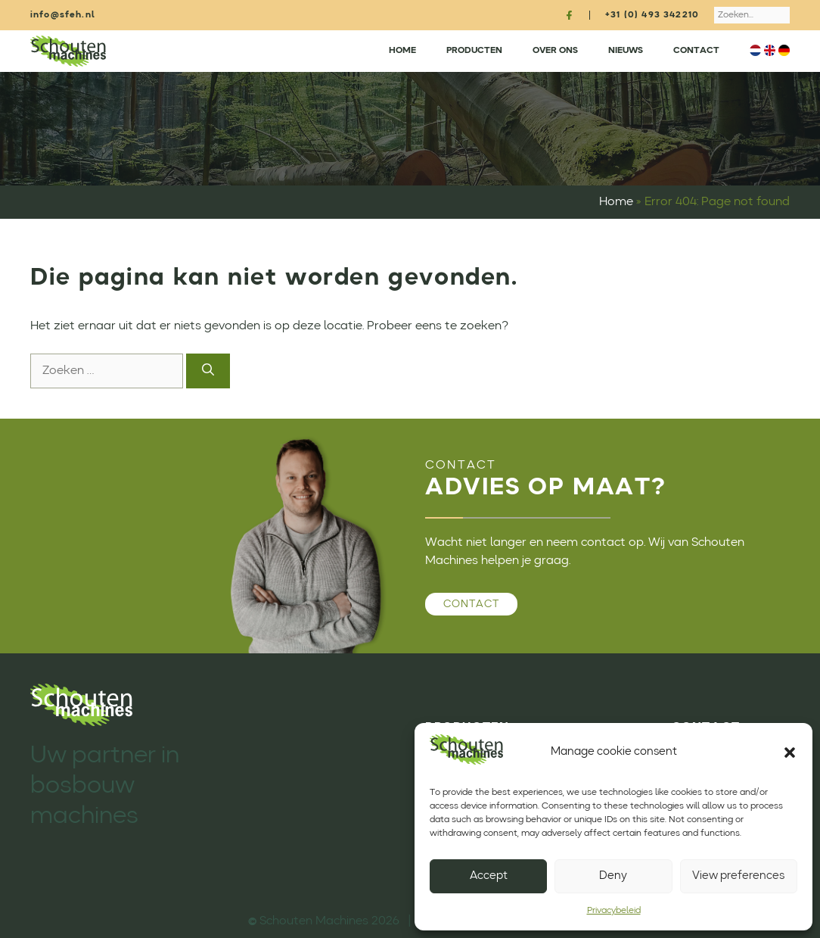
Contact (696, 50)
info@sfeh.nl (62, 15)
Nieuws (625, 50)
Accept (489, 876)
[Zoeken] (208, 371)
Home (402, 50)
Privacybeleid (614, 910)
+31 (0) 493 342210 (652, 15)
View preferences (738, 876)
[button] (789, 752)
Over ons (555, 50)
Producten (474, 50)
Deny (613, 876)
